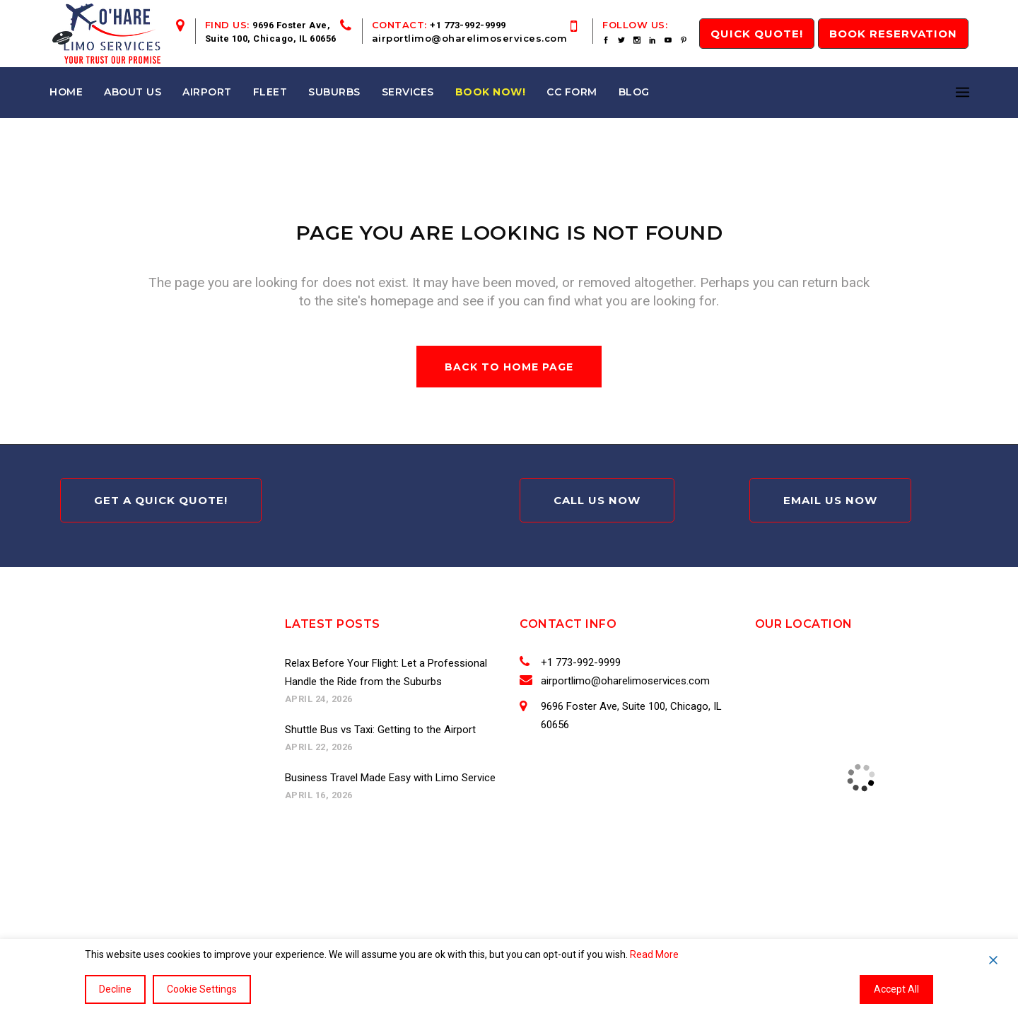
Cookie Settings (202, 989)
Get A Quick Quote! (161, 500)
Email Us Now (830, 500)
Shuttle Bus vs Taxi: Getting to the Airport (380, 729)
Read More (654, 954)
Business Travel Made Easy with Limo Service (390, 777)
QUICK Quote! (756, 33)
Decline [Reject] (115, 989)
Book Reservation (893, 33)
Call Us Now (597, 500)
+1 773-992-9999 (468, 25)
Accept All (896, 989)
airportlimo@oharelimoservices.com (470, 38)
